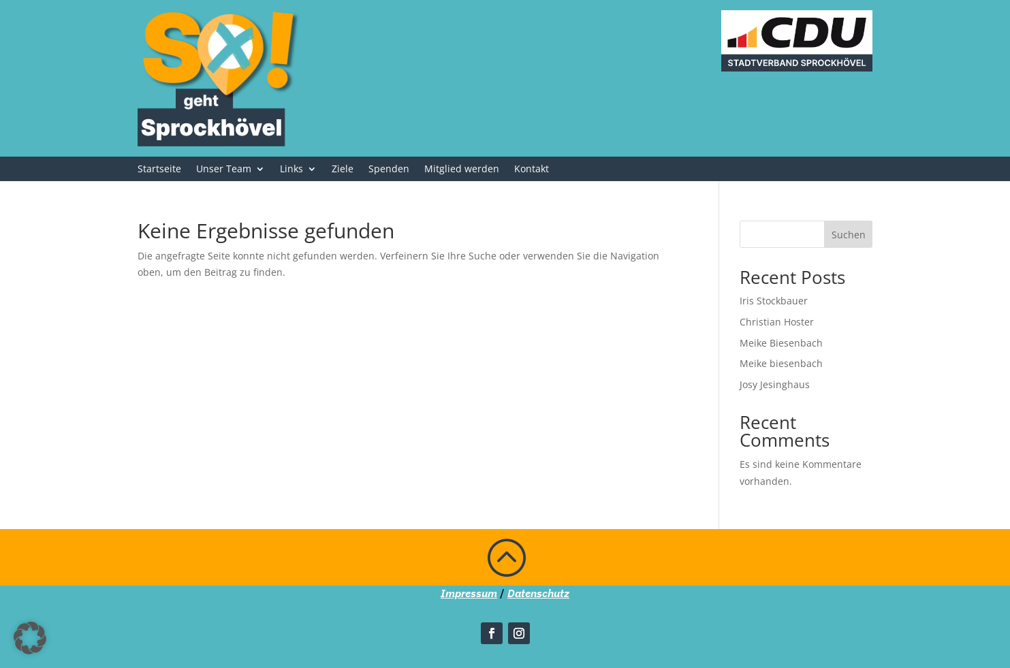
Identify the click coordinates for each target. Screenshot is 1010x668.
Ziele (342, 169)
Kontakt (531, 169)
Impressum (469, 593)
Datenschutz (538, 593)
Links (291, 169)
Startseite (159, 169)
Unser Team (223, 169)
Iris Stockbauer (774, 300)
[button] (30, 638)
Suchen (849, 234)
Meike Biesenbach (781, 342)
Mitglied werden (461, 169)
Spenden (388, 169)
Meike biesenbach (781, 363)
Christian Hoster (777, 321)
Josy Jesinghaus (775, 384)
